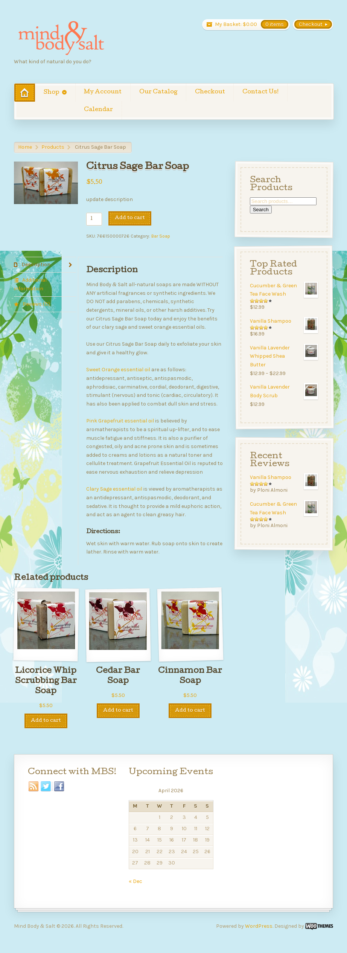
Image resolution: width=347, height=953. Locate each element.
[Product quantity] (94, 219)
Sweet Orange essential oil (118, 369)
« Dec (135, 881)
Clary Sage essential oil (114, 489)
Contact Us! (260, 92)
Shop (51, 93)
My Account (103, 92)
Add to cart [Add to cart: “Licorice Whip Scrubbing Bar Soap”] (46, 720)
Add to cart (130, 218)
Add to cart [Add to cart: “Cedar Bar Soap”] (118, 710)
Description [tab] (35, 264)
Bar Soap (160, 236)
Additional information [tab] (30, 284)
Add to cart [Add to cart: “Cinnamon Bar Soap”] (190, 710)
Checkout (210, 92)
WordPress (258, 926)
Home (25, 147)
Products (52, 147)
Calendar (98, 110)
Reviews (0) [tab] (35, 304)
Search (261, 209)
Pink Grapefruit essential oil (120, 421)
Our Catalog (158, 92)
